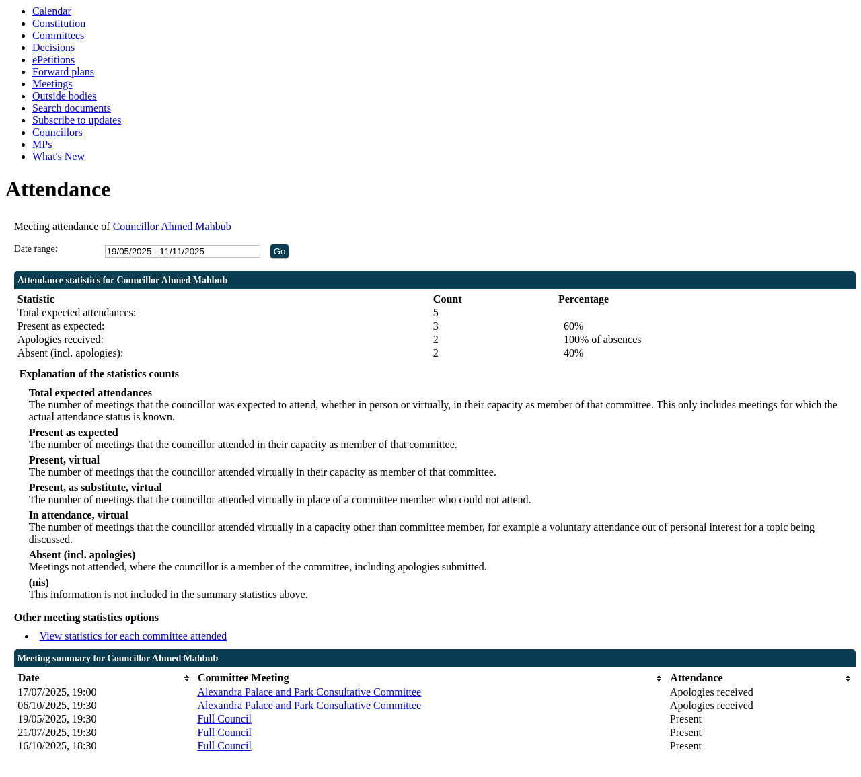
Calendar (51, 11)
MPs (42, 144)
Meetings (52, 83)
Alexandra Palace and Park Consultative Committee (309, 692)
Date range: (36, 249)
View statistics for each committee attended (133, 636)
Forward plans (63, 71)
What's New (58, 156)
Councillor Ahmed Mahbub (172, 226)
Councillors (57, 132)
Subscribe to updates (76, 120)
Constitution (58, 23)
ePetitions (53, 59)
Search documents (71, 108)
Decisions (53, 47)
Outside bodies (64, 96)
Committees (58, 35)
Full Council (224, 719)
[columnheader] (104, 678)
